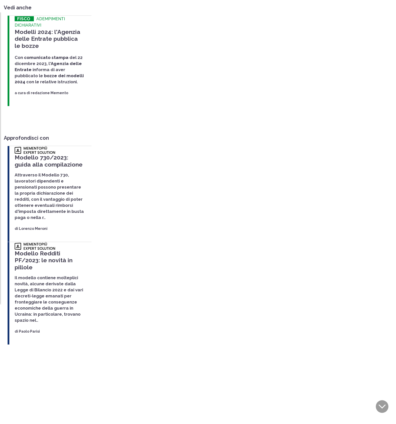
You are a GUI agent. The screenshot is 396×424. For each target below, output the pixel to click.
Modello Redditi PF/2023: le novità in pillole (48, 253)
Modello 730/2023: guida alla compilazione (47, 158)
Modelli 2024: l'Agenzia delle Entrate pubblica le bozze (47, 37)
